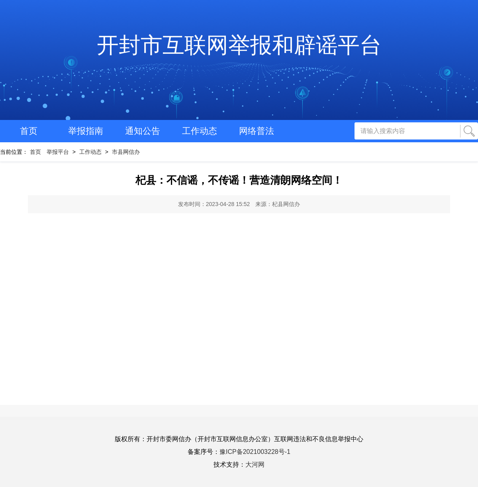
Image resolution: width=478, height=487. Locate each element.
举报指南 (85, 131)
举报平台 (58, 152)
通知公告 (142, 131)
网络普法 (256, 131)
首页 (28, 131)
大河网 (254, 464)
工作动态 (199, 131)
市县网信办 (126, 152)
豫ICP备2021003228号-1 (254, 451)
